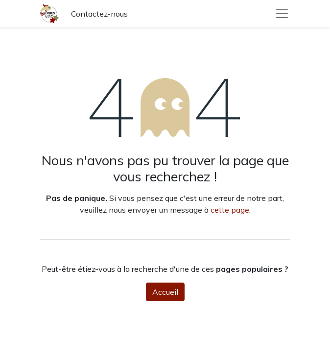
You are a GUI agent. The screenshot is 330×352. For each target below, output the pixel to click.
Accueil (165, 292)
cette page (230, 210)
